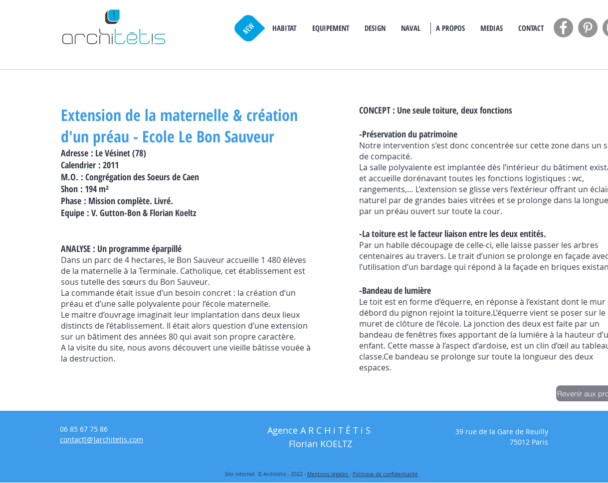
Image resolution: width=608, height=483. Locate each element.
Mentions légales (328, 474)
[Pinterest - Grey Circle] (588, 27)
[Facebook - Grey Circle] (563, 27)
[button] (284, 27)
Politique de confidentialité (385, 474)
